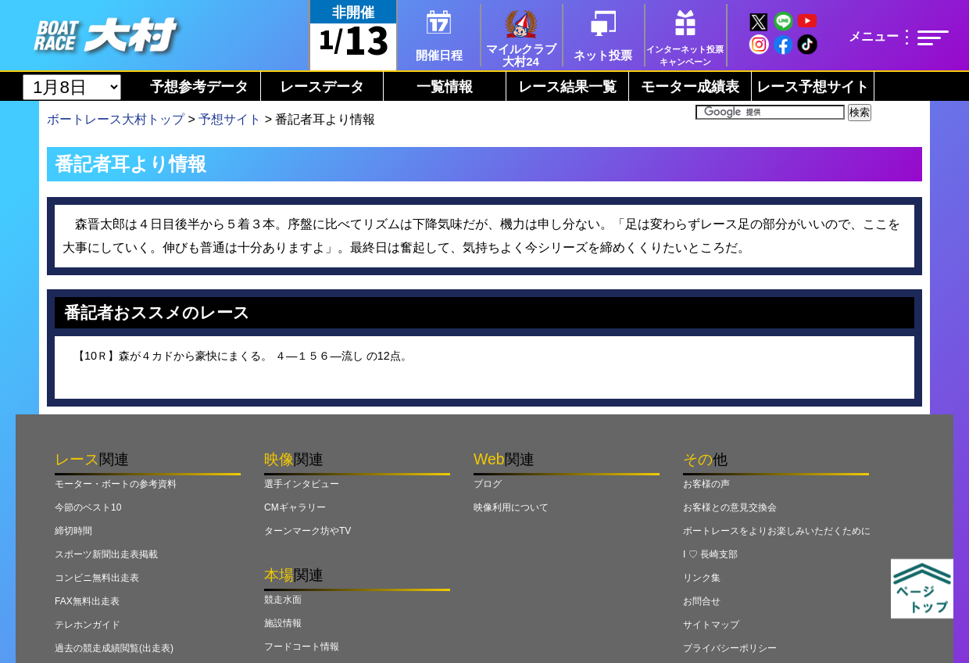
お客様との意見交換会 (730, 507)
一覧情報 (445, 87)
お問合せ (701, 601)
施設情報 (283, 623)
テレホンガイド (87, 624)
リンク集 (701, 577)
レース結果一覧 (567, 87)
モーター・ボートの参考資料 (116, 483)
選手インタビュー (301, 483)
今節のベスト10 (88, 507)
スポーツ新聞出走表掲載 (106, 554)
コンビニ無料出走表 (97, 577)
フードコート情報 (301, 646)
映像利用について (511, 507)
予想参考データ (199, 87)
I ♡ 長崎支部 (710, 554)
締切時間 (73, 530)
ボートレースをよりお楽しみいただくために (777, 530)
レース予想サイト (812, 87)
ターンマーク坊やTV (307, 530)
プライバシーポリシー (730, 648)
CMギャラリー (295, 507)
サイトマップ (711, 624)
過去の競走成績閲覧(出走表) (114, 648)
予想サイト (229, 119)
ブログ (488, 483)
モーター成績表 (690, 87)
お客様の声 (706, 483)
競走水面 (283, 599)
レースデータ (322, 87)
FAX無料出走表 (87, 601)
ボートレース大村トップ (115, 119)
